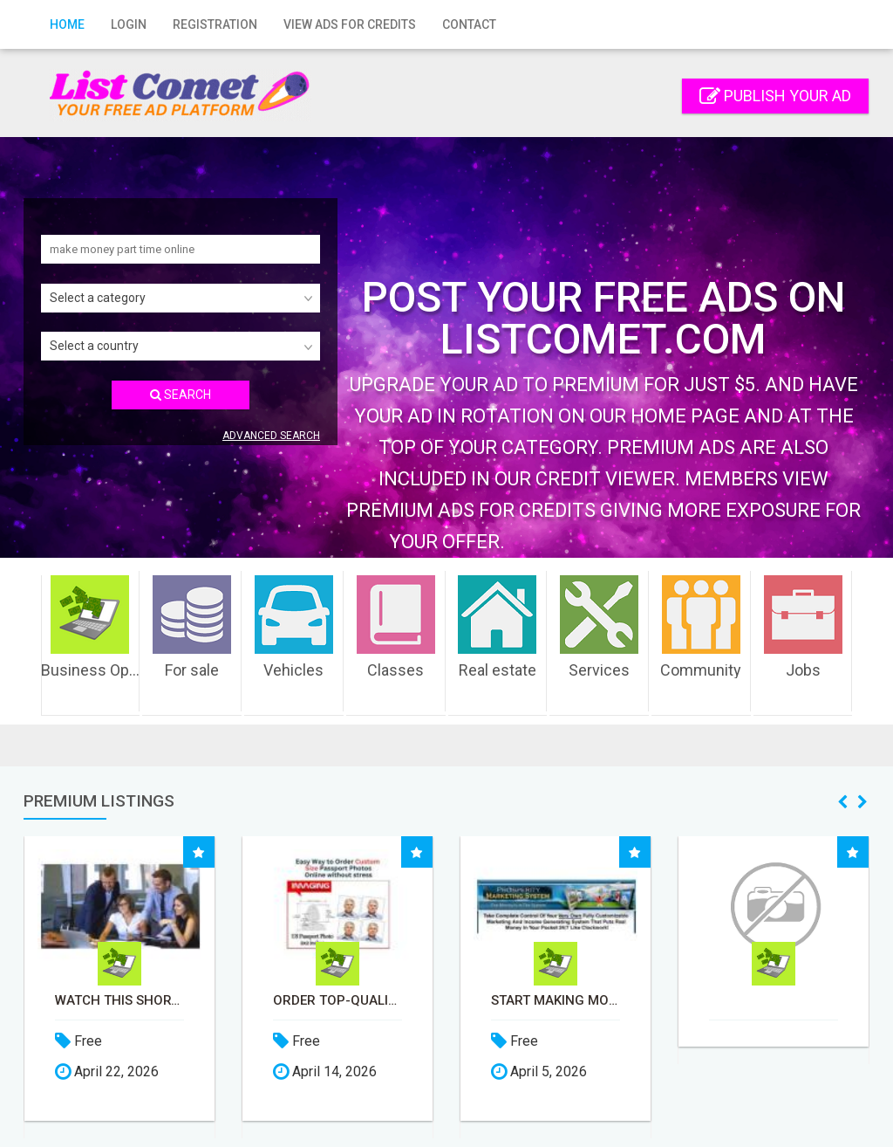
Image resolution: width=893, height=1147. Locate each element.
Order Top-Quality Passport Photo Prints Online (388, 1000)
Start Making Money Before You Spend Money (606, 1000)
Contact (469, 24)
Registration (215, 24)
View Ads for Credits (349, 24)
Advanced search (271, 435)
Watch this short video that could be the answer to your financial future (170, 1000)
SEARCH (180, 395)
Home (67, 24)
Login (129, 24)
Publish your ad (775, 95)
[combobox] (180, 298)
